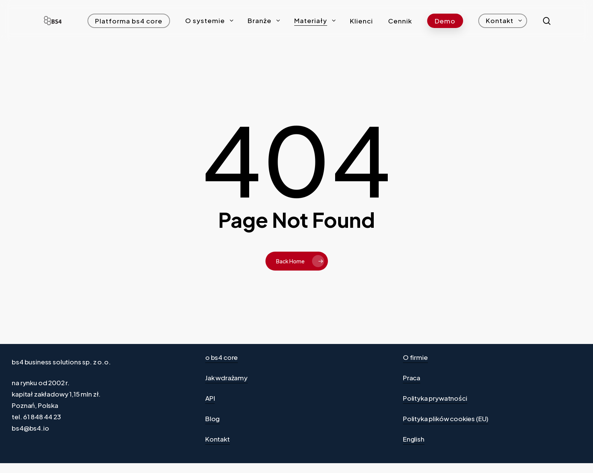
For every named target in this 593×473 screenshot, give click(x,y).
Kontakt (217, 439)
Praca (411, 377)
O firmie (415, 357)
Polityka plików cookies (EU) (445, 418)
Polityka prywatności (435, 398)
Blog (212, 418)
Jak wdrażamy (226, 377)
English (413, 439)
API (210, 398)
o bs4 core (221, 357)
